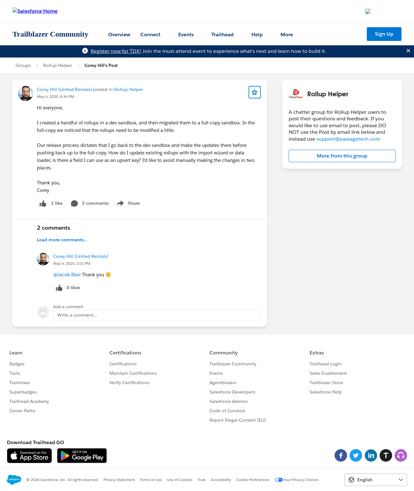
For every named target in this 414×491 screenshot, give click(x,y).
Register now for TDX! (116, 51)
